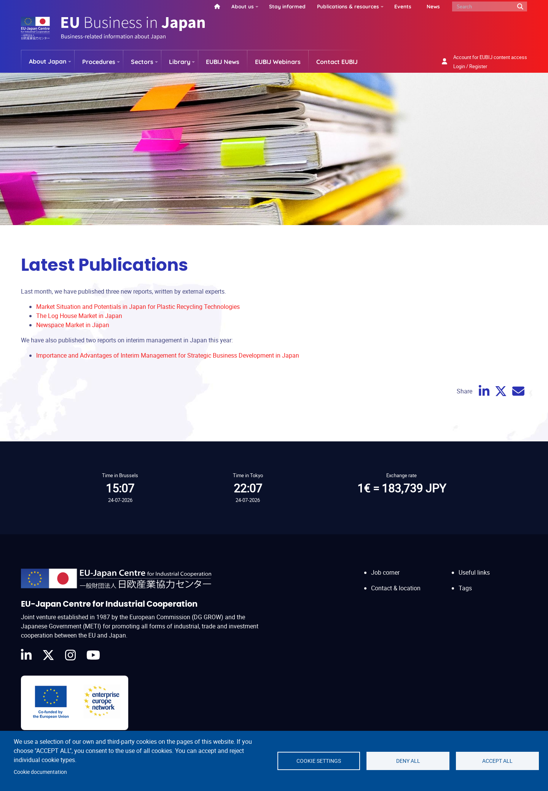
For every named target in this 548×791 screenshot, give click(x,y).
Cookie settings (318, 760)
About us (242, 6)
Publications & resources (348, 6)
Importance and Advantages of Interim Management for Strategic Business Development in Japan (167, 355)
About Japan (48, 61)
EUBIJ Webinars (278, 62)
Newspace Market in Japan (72, 325)
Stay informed (287, 6)
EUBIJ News (222, 62)
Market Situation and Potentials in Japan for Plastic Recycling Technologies (138, 306)
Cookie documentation (40, 772)
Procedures (98, 62)
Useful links (474, 572)
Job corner (385, 572)
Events (402, 6)
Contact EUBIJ (337, 62)
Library (179, 62)
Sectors (142, 62)
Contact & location (396, 588)
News (433, 6)
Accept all (497, 760)
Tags (465, 588)
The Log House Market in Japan (79, 316)
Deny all (408, 760)
